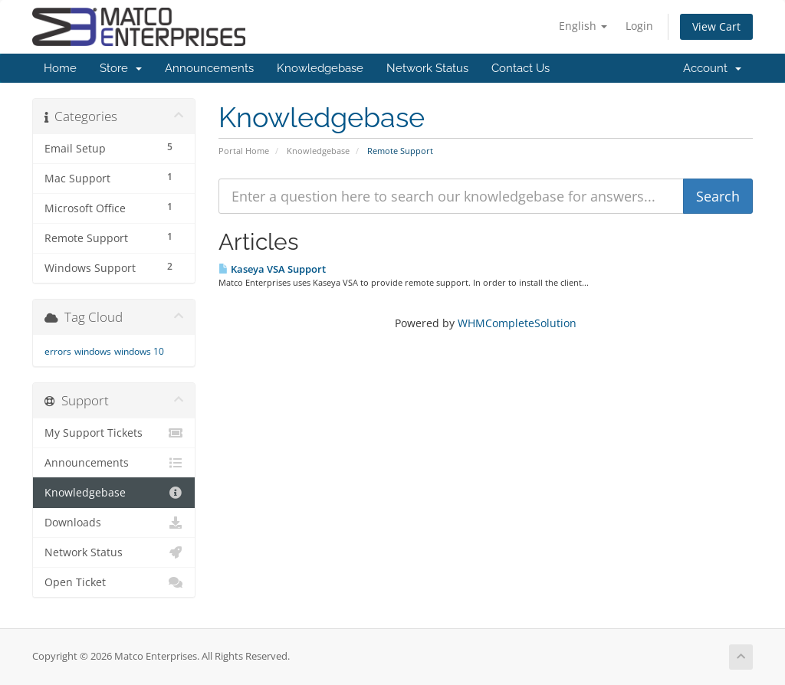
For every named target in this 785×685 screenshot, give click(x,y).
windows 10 (139, 351)
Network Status (427, 68)
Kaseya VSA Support (272, 269)
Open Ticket (113, 582)
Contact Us (520, 68)
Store (121, 68)
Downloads (113, 522)
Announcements (209, 68)
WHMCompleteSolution (517, 323)
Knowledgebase (320, 68)
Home (60, 68)
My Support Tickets (113, 433)
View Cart (716, 26)
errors (57, 351)
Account (712, 68)
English (583, 25)
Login (639, 25)
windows (92, 351)
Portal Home (243, 150)
